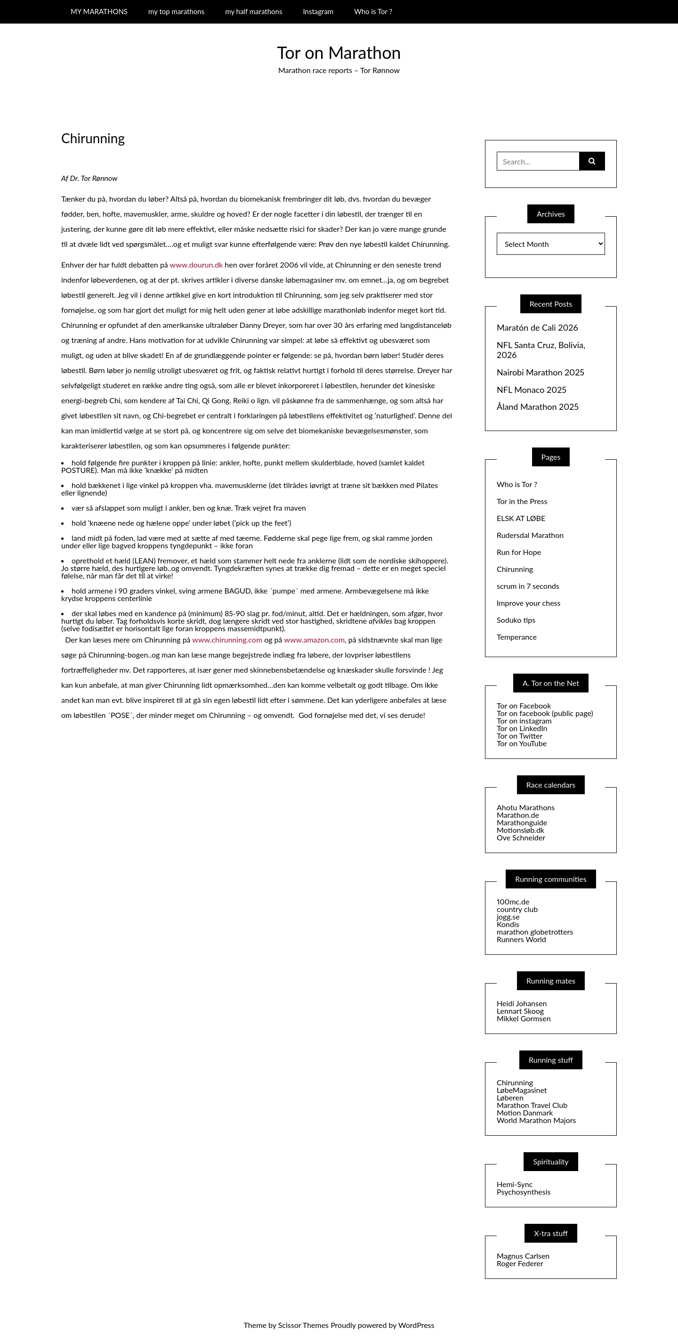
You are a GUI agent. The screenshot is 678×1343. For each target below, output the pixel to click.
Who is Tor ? (373, 11)
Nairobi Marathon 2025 (540, 372)
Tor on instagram (524, 720)
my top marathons (176, 11)
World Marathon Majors (536, 1119)
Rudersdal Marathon (530, 534)
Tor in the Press (522, 501)
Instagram (318, 11)
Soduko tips (516, 619)
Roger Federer (520, 1263)
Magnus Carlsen (523, 1255)
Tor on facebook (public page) (545, 712)
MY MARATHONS (99, 11)
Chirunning (515, 568)
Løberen (510, 1097)
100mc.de (513, 901)
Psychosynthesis (524, 1191)
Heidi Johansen (522, 1003)
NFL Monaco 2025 (531, 390)
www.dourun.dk (196, 264)
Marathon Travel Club (532, 1104)
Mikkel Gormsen (524, 1018)
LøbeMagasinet (522, 1089)
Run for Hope (519, 551)
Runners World (521, 939)
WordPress (416, 1324)
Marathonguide (522, 822)
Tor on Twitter (519, 735)
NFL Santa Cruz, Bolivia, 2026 (541, 350)
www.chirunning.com (227, 639)
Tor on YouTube (522, 743)
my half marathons (253, 11)
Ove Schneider (521, 837)
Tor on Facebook (524, 705)
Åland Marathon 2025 (538, 407)
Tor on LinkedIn (522, 728)
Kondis (508, 924)
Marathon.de (518, 814)
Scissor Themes (303, 1324)
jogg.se (508, 916)
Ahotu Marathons (526, 807)
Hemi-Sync (515, 1184)
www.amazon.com (314, 639)
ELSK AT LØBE (521, 517)
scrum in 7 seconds (528, 585)
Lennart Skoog (520, 1010)
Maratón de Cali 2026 (537, 328)
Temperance (517, 636)
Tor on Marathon (339, 52)
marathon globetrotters (535, 931)
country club (517, 908)
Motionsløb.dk (520, 829)
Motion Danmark (525, 1112)
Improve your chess (528, 602)
